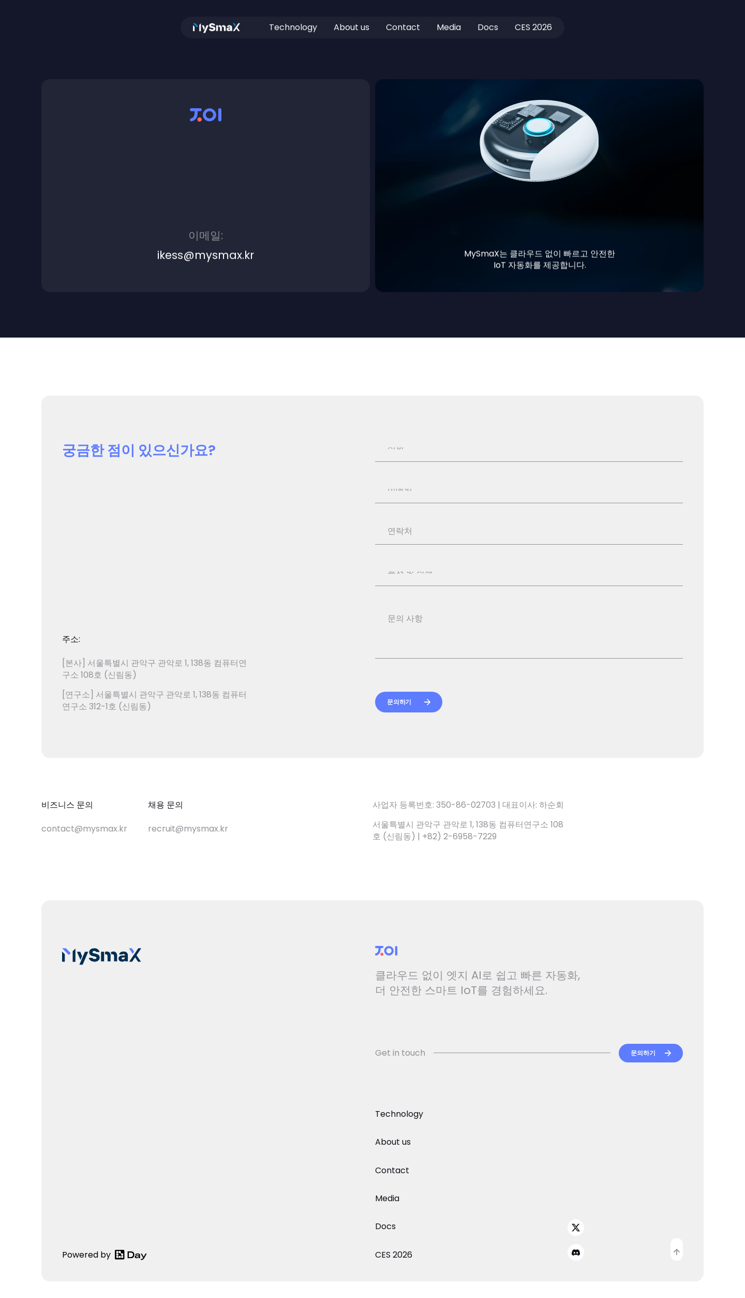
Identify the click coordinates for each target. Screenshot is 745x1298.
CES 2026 (533, 22)
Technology (293, 22)
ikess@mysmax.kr (205, 255)
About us (351, 22)
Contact (403, 22)
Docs (488, 22)
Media (449, 22)
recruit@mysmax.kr (188, 829)
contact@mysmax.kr (84, 829)
